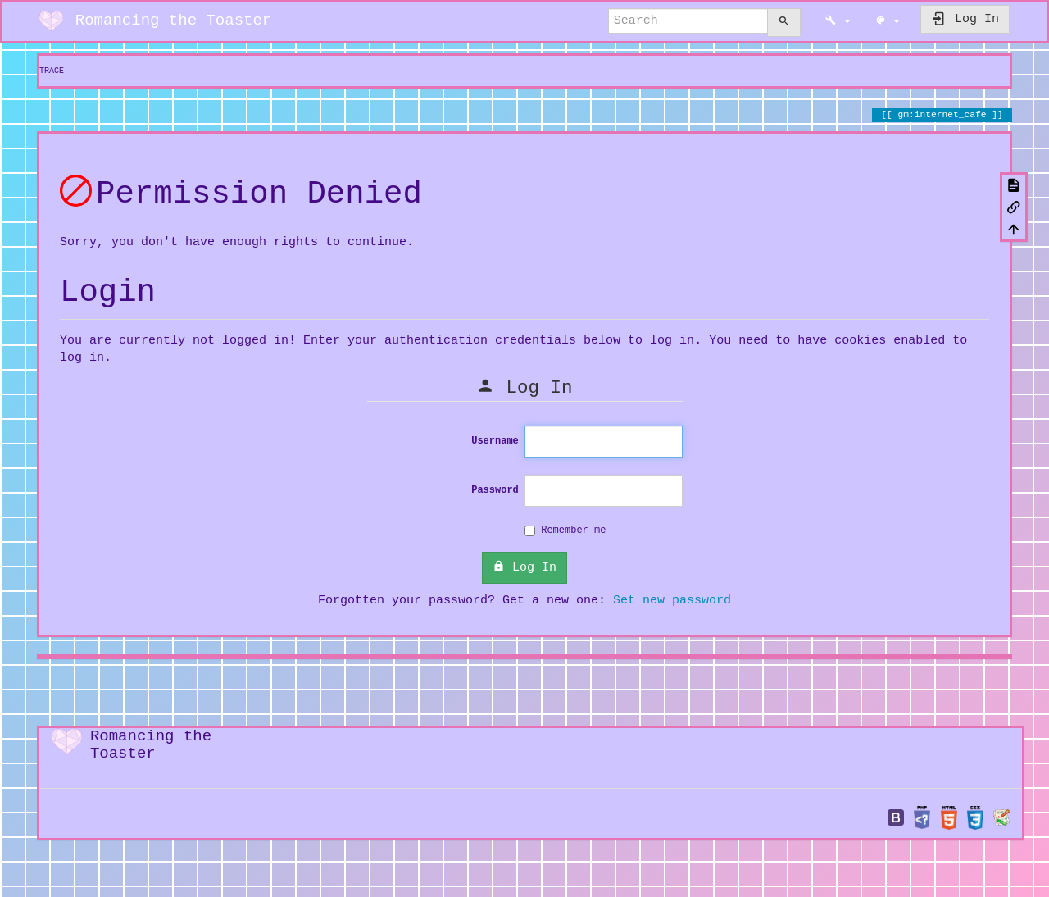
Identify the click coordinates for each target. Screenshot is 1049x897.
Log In (524, 565)
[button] (838, 20)
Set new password (672, 598)
